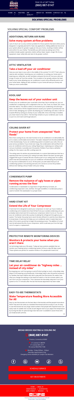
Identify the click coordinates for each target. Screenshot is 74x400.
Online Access (32, 397)
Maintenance (31, 389)
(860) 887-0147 (44, 5)
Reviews (49, 13)
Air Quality (30, 14)
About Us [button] (40, 13)
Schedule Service (38, 368)
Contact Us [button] (58, 13)
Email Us (40, 387)
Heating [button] (21, 13)
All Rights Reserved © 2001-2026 (43, 397)
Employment (30, 391)
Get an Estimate (37, 377)
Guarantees (43, 389)
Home (10, 13)
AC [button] (15, 13)
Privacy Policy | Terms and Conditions (37, 399)
